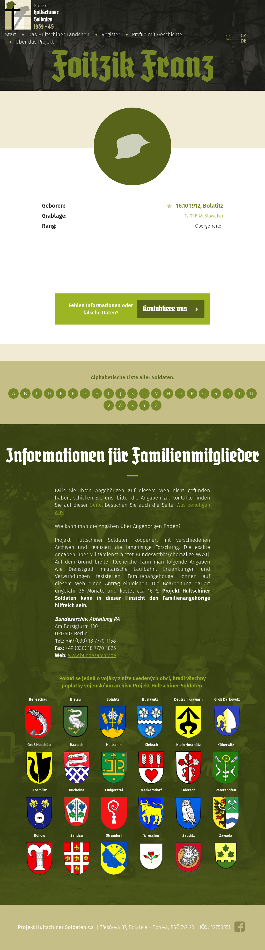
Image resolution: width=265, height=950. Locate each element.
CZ (243, 35)
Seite (95, 505)
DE (243, 40)
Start (10, 34)
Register (110, 34)
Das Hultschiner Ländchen (59, 34)
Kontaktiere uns (164, 309)
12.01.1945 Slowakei (204, 216)
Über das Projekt (35, 42)
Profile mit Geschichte (157, 34)
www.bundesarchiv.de (93, 655)
